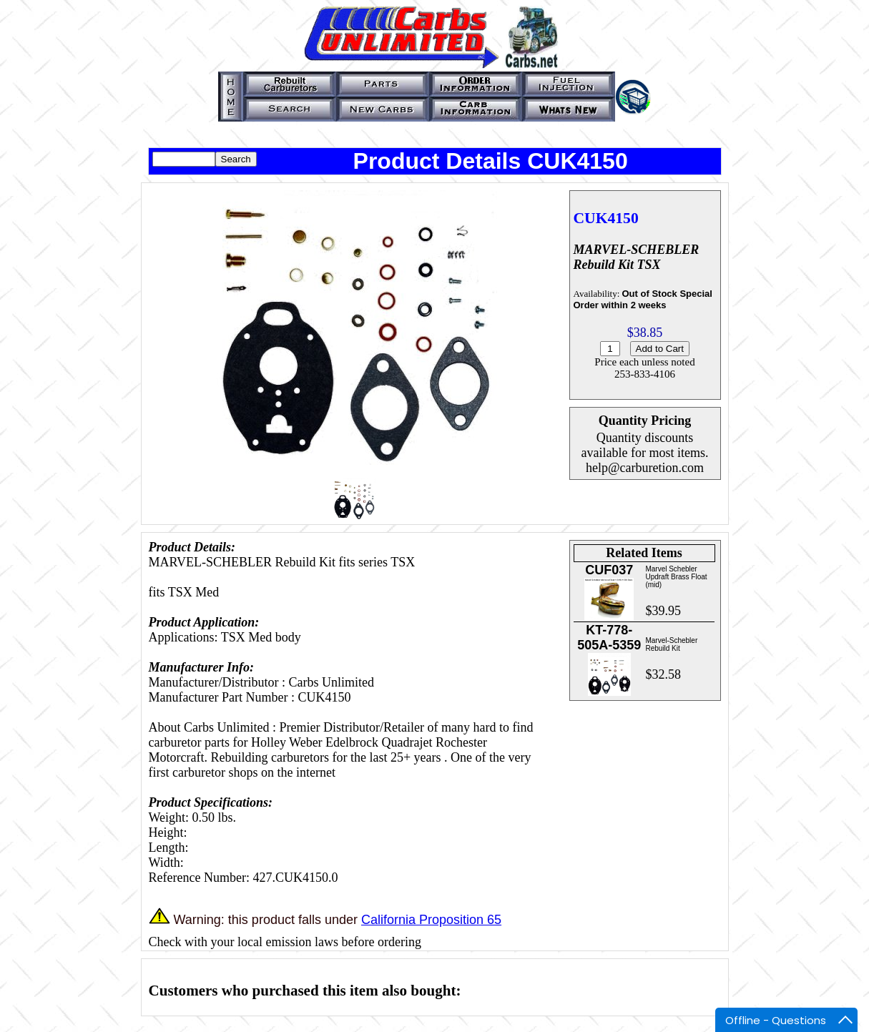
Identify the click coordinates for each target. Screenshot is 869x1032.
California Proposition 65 (431, 920)
